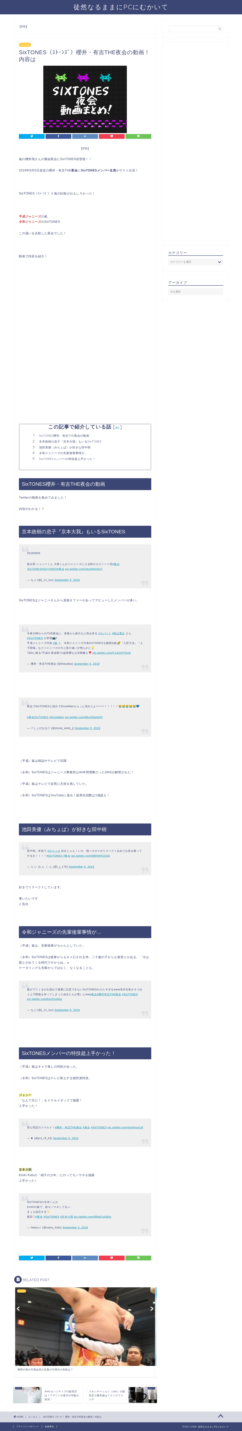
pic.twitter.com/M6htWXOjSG (90, 855)
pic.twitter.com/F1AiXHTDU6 (112, 652)
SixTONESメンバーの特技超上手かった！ (67, 459)
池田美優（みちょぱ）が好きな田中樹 (65, 447)
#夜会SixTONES (37, 717)
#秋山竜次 (118, 633)
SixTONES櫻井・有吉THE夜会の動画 (64, 435)
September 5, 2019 (67, 579)
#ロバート (104, 633)
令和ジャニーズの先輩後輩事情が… (62, 453)
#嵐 (55, 643)
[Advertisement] (85, 315)
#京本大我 (66, 1216)
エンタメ (25, 45)
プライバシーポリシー (27, 1426)
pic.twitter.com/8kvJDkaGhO (84, 717)
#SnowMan (56, 717)
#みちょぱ (53, 850)
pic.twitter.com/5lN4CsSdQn (92, 1216)
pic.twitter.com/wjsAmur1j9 (125, 1127)
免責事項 (49, 1426)
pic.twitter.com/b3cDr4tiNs (44, 999)
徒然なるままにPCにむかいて (121, 7)
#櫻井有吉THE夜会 (109, 994)
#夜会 (60, 569)
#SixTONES (49, 569)
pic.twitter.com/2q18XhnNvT (84, 569)
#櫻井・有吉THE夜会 (68, 1127)
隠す (117, 427)
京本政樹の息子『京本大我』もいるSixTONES (70, 441)
